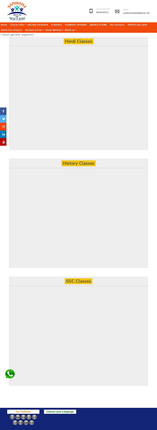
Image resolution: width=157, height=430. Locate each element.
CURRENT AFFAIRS (76, 25)
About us (70, 30)
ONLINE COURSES (37, 25)
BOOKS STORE (98, 25)
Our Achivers (117, 25)
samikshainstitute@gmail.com (136, 13)
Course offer (17, 25)
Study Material (53, 30)
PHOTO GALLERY (137, 25)
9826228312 (102, 12)
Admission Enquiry (11, 30)
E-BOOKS (56, 25)
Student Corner (33, 30)
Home (4, 25)
